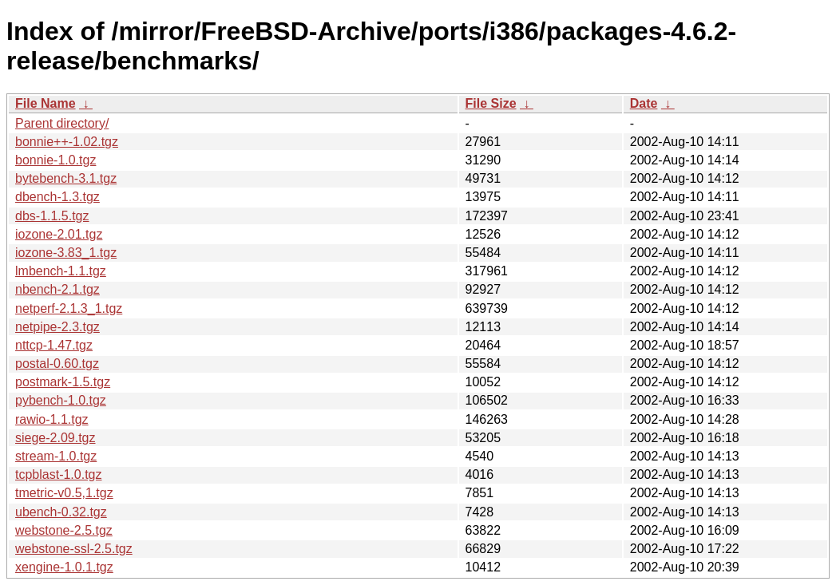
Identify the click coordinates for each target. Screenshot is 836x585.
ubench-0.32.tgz (61, 512)
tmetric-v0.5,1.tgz (64, 493)
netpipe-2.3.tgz (57, 327)
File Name (45, 103)
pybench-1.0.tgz (60, 400)
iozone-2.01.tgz (58, 234)
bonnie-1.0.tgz (55, 160)
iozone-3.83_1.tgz (66, 252)
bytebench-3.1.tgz (66, 178)
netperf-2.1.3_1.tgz (68, 308)
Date (644, 103)
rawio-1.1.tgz (52, 419)
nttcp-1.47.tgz (54, 345)
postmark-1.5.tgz (62, 382)
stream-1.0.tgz (56, 456)
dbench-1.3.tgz (57, 197)
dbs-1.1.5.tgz (52, 216)
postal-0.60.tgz (57, 363)
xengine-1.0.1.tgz (64, 567)
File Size (491, 103)
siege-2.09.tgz (55, 438)
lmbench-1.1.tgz (60, 271)
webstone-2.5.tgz (64, 530)
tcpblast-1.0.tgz (58, 474)
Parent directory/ (62, 123)
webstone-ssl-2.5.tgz (74, 548)
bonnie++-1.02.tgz (66, 141)
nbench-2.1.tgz (57, 289)
